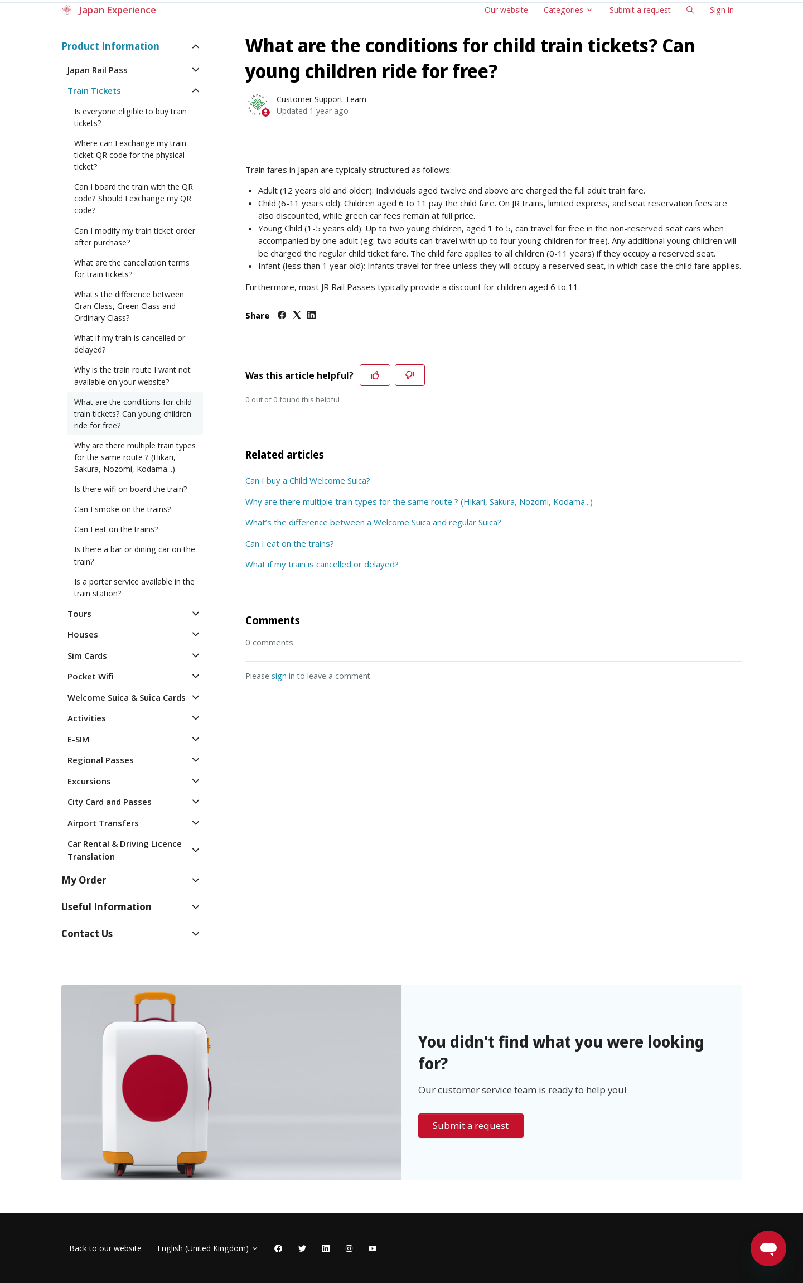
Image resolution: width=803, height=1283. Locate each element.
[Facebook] (282, 315)
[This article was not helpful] (410, 375)
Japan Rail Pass (97, 69)
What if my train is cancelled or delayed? (322, 564)
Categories (568, 9)
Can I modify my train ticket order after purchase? (134, 236)
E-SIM (78, 739)
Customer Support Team (321, 99)
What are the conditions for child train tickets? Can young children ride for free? (133, 414)
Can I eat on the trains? (289, 543)
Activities (86, 718)
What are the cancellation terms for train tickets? (132, 268)
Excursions (89, 781)
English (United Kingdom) (208, 1248)
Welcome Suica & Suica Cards (126, 697)
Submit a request (640, 9)
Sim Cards (87, 655)
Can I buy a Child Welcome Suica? (307, 480)
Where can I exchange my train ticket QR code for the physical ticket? (130, 155)
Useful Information (106, 906)
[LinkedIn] (311, 315)
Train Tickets (94, 90)
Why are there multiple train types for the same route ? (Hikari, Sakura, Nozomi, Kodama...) (419, 501)
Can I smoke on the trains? (122, 509)
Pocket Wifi (90, 676)
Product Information (110, 46)
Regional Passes (100, 759)
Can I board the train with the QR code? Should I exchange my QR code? (133, 198)
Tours (79, 613)
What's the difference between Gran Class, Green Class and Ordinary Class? (129, 306)
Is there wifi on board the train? (130, 489)
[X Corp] (297, 315)
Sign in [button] (722, 9)
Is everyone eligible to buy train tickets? (130, 117)
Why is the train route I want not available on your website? (132, 375)
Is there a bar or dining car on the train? (134, 555)
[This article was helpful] (375, 375)
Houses (82, 634)
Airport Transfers (103, 822)
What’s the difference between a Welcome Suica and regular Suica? (373, 522)
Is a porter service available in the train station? (134, 587)
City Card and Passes (109, 801)
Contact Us (87, 933)
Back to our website (105, 1248)
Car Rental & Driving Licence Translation (124, 850)
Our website (506, 9)
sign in (283, 676)
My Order (83, 880)
